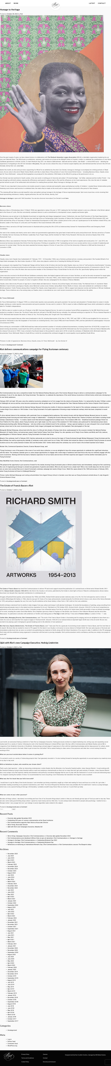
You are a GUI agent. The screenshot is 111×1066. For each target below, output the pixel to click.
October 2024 (12, 871)
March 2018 (11, 1014)
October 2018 (12, 999)
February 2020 (12, 967)
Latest (92, 3)
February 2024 (12, 884)
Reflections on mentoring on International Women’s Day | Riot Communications (32, 844)
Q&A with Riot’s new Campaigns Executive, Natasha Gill (25, 827)
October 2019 (12, 976)
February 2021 (12, 944)
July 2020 (11, 957)
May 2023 (11, 894)
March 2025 (11, 862)
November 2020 (13, 950)
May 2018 (11, 1010)
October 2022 (12, 903)
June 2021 (11, 935)
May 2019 (11, 987)
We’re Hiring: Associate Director (18, 824)
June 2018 (11, 1008)
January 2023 (12, 901)
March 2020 (11, 965)
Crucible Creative (82, 1055)
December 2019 (13, 972)
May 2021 (11, 937)
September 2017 (13, 1021)
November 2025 (13, 854)
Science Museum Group (69, 393)
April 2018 (11, 1012)
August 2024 (12, 873)
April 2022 (11, 914)
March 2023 (11, 899)
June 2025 (11, 858)
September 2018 (13, 1002)
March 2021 (11, 942)
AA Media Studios (100, 1055)
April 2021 (11, 939)
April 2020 (11, 963)
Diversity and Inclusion (49, 1061)
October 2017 (12, 1019)
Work (16, 3)
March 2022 (11, 916)
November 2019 (13, 974)
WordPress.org (12, 1046)
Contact (102, 3)
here (22, 166)
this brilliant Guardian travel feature (93, 442)
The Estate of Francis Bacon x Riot (16, 485)
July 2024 (11, 875)
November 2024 (13, 869)
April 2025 (11, 860)
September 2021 (13, 929)
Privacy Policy (25, 1054)
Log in (9, 1039)
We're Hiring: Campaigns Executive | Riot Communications (26, 836)
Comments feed (13, 1043)
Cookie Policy (25, 1061)
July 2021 (11, 933)
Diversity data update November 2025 (20, 818)
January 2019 (12, 995)
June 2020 (11, 959)
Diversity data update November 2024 (58, 836)
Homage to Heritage (10, 9)
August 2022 (12, 907)
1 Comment (19, 345)
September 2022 (13, 905)
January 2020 (12, 969)
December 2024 (13, 866)
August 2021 (12, 931)
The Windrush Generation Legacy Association (62, 157)
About (8, 3)
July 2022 (11, 909)
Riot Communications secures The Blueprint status (75, 844)
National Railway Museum (47, 393)
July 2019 (11, 982)
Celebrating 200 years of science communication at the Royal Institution (30, 820)
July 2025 (11, 856)
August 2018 (12, 1004)
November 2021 (13, 924)
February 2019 (12, 993)
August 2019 (12, 980)
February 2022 (12, 918)
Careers (45, 1054)
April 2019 (11, 989)
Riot (21, 14)
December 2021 (13, 922)
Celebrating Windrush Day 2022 (47, 840)
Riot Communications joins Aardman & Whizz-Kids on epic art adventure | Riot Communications (37, 838)
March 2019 (11, 991)
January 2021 (12, 946)
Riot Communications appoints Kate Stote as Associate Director (28, 822)
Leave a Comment (21, 481)
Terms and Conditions (27, 1058)
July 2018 (11, 1006)
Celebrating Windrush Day (45, 842)
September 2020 (13, 952)
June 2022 (11, 911)
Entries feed (11, 1041)
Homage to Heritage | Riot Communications (21, 840)
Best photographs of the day (80, 426)
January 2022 (12, 920)
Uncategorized (11, 345)
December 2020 (13, 948)
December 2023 (13, 886)
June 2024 (11, 877)
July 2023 (11, 890)
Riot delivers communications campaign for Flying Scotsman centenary (34, 349)
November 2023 (13, 888)
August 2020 (12, 954)
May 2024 (11, 879)
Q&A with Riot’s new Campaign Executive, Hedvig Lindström (29, 642)
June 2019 (11, 984)
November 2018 (13, 997)
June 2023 (11, 892)
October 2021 (12, 926)
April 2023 (11, 896)
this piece (36, 164)
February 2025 (12, 864)
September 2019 (13, 978)
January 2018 (12, 1017)
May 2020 (11, 961)
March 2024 (11, 881)
